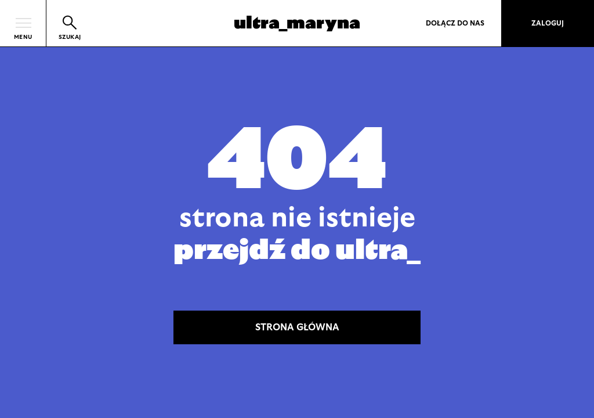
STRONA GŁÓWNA (297, 327)
